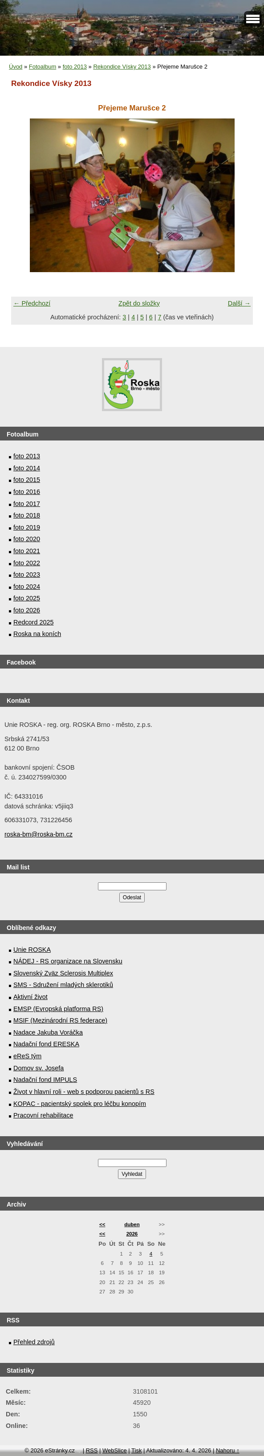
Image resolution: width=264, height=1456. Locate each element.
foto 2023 (26, 574)
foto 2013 (75, 66)
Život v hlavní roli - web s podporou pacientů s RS (83, 1091)
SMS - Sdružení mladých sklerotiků (63, 984)
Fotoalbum (42, 66)
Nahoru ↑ (228, 1450)
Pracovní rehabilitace (43, 1115)
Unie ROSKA (32, 949)
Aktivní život (30, 996)
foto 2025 (26, 598)
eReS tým (27, 1056)
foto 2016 (26, 491)
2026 (132, 1233)
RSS (92, 1450)
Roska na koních (37, 633)
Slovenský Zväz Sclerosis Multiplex (63, 973)
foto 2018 (26, 515)
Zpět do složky (139, 303)
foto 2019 (26, 527)
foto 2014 (26, 468)
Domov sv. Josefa (38, 1068)
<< (102, 1224)
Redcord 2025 (33, 622)
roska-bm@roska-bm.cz (38, 834)
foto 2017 (26, 503)
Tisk (136, 1450)
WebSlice (114, 1450)
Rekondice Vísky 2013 (121, 66)
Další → (239, 303)
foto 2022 (26, 563)
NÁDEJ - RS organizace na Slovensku (67, 961)
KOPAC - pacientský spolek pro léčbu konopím (79, 1103)
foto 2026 (26, 610)
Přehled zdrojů (34, 1342)
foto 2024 (26, 586)
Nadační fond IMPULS (45, 1079)
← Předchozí (31, 303)
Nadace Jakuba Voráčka (48, 1032)
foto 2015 (26, 479)
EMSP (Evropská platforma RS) (58, 1008)
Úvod (15, 66)
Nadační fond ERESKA (46, 1044)
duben (132, 1224)
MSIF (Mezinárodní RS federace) (60, 1020)
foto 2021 (26, 551)
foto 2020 (26, 538)
